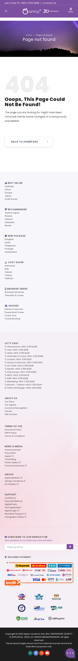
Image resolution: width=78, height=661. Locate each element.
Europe (8, 192)
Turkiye (8, 275)
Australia (9, 186)
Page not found (44, 35)
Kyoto (8, 242)
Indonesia (10, 265)
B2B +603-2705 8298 (17, 378)
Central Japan (12, 212)
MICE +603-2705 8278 (18, 375)
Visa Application (13, 507)
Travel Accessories (14, 465)
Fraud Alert (10, 452)
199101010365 (57, 633)
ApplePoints (11, 504)
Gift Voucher (11, 414)
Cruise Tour (10, 315)
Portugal (9, 248)
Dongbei (9, 239)
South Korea (11, 199)
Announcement (13, 449)
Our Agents (10, 404)
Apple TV (9, 456)
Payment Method (13, 501)
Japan (8, 195)
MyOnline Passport (14, 513)
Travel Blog (10, 459)
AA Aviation (10, 484)
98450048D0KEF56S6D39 (47, 637)
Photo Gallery (11, 462)
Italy (7, 268)
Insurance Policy (13, 429)
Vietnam (9, 278)
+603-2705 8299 (29, 3)
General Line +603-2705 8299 (22, 346)
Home (29, 35)
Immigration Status (14, 516)
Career (8, 411)
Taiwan (8, 272)
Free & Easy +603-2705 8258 (21, 372)
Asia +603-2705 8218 (17, 349)
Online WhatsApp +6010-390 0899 (24, 387)
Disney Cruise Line (14, 309)
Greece (9, 219)
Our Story (9, 401)
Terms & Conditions (15, 435)
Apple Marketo (12, 477)
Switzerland (11, 251)
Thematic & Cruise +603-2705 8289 (25, 356)
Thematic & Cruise (14, 295)
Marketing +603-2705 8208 (21, 381)
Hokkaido (9, 222)
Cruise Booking (12, 318)
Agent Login (11, 510)
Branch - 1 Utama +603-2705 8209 (24, 384)
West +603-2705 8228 (18, 352)
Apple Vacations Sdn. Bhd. (36, 633)
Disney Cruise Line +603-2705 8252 (25, 362)
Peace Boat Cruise (14, 312)
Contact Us (49, 3)
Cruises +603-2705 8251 (19, 359)
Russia (8, 225)
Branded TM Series (14, 292)
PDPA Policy (11, 432)
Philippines (10, 245)
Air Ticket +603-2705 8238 (20, 365)
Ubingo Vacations (14, 480)
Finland (8, 215)
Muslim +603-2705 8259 (19, 368)
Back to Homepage (30, 141)
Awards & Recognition (16, 407)
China (8, 189)
